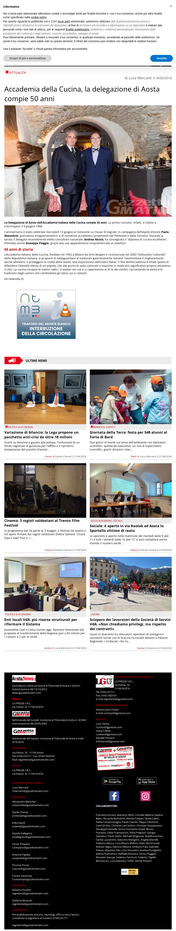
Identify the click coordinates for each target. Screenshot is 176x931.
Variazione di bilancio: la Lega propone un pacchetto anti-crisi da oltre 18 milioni (41, 434)
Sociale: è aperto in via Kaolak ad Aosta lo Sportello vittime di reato (127, 528)
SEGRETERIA (19, 885)
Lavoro (95, 614)
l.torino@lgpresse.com (109, 727)
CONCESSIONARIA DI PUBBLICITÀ (133, 677)
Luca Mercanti (140, 78)
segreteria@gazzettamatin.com (36, 759)
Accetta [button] (162, 58)
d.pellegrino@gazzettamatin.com (31, 837)
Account (100, 719)
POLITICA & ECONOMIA (20, 427)
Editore (16, 699)
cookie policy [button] (38, 17)
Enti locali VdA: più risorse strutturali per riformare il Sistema (40, 621)
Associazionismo (101, 520)
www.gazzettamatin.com (26, 692)
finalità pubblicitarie (77, 29)
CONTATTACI (19, 910)
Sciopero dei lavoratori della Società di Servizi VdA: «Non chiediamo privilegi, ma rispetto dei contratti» (130, 624)
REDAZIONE (19, 748)
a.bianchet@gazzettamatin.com (30, 805)
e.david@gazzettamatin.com (28, 826)
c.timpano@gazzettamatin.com (30, 847)
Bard (133, 456)
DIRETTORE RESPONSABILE (28, 783)
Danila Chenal (63, 456)
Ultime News (36, 360)
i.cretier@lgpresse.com (109, 734)
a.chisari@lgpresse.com (117, 713)
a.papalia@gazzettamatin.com (29, 858)
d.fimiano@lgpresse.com (110, 741)
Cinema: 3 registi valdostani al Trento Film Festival (42, 522)
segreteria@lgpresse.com (118, 699)
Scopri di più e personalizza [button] (27, 58)
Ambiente (99, 427)
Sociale (117, 520)
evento (110, 427)
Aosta (48, 456)
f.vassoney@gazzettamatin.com (30, 879)
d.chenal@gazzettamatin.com (29, 815)
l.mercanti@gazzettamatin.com (30, 791)
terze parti (64, 21)
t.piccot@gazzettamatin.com (28, 868)
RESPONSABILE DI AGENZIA (112, 705)
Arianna (151, 648)
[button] (171, 6)
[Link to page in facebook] (114, 796)
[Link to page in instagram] (145, 799)
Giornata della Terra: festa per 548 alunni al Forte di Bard (128, 434)
